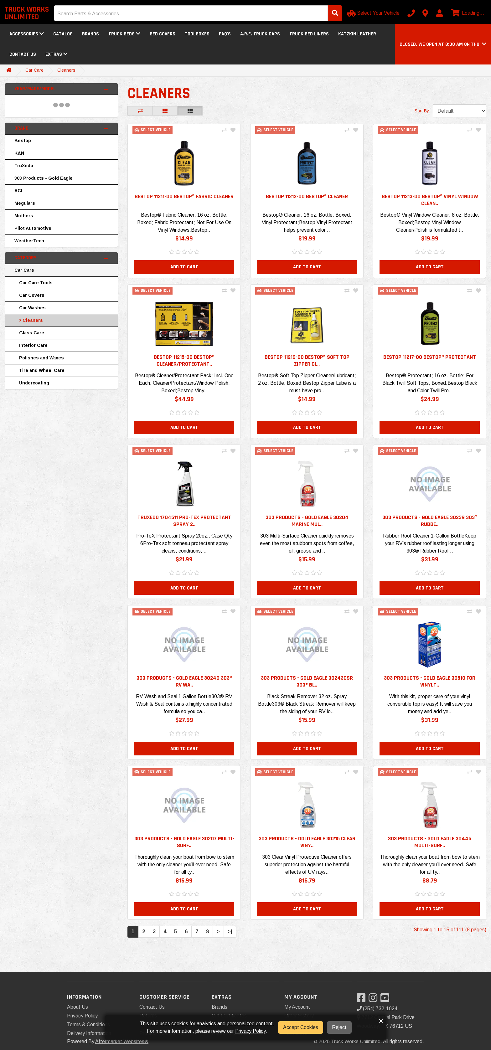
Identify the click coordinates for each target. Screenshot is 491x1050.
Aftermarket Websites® (121, 1041)
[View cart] (467, 13)
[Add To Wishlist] (233, 130)
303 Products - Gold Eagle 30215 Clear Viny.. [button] (307, 849)
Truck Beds (124, 34)
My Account (297, 1007)
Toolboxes (197, 34)
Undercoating (34, 382)
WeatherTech (29, 240)
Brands (90, 34)
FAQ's (225, 34)
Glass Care (31, 332)
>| (230, 940)
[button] (443, 44)
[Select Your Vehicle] (374, 13)
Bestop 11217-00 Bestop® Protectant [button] (429, 358)
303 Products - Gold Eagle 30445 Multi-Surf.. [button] (429, 849)
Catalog (63, 34)
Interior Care (33, 345)
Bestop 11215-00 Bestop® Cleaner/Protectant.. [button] (184, 362)
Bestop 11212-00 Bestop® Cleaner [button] (307, 196)
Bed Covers (162, 34)
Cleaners (66, 70)
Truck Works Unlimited (27, 13)
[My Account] (439, 13)
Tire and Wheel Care (42, 370)
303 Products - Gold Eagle (43, 178)
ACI (18, 190)
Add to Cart (184, 267)
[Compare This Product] (224, 130)
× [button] (381, 1021)
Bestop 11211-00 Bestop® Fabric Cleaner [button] (184, 196)
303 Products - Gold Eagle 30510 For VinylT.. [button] (429, 687)
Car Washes (32, 307)
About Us (77, 1007)
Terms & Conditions (88, 1024)
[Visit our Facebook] (363, 999)
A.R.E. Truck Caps (260, 34)
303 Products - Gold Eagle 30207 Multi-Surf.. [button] (184, 849)
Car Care (34, 70)
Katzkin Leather (357, 34)
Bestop (22, 140)
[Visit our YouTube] (386, 999)
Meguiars (24, 203)
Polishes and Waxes (41, 357)
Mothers (23, 215)
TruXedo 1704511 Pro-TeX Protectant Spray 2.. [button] (184, 524)
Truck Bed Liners (309, 34)
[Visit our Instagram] (374, 999)
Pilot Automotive (32, 228)
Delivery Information (89, 1033)
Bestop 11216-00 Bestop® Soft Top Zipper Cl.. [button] (307, 362)
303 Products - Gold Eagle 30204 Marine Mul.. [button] (307, 524)
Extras (56, 54)
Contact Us (22, 54)
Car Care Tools (36, 282)
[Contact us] (425, 13)
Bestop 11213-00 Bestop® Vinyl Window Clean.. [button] (430, 200)
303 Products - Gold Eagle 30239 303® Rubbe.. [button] (429, 524)
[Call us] (411, 13)
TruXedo (23, 165)
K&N (19, 153)
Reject (339, 1027)
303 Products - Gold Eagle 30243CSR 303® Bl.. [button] (307, 687)
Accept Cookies (300, 1027)
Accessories (26, 34)
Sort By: (422, 110)
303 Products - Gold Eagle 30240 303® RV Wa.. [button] (184, 687)
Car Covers (31, 295)
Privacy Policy (82, 1015)
